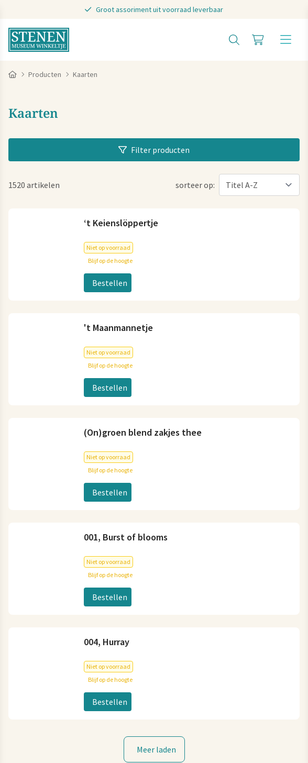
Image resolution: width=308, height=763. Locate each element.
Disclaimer (229, 694)
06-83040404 (30, 412)
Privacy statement (169, 694)
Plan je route (31, 526)
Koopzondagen (35, 624)
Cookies (115, 694)
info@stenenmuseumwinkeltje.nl (68, 396)
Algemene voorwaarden (50, 694)
